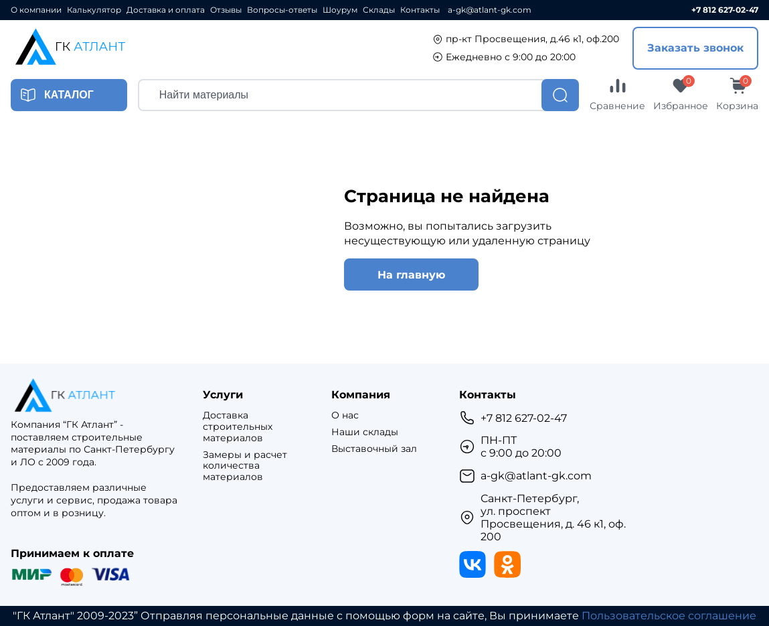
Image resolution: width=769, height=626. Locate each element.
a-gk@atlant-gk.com (489, 10)
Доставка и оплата (165, 10)
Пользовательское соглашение (669, 615)
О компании (36, 10)
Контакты (420, 10)
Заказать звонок (695, 48)
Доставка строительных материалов (237, 426)
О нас (345, 415)
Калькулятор (94, 10)
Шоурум (340, 10)
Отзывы (226, 10)
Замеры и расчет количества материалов (245, 466)
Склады (379, 10)
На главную (411, 274)
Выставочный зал (374, 449)
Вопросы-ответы (282, 10)
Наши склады (364, 432)
